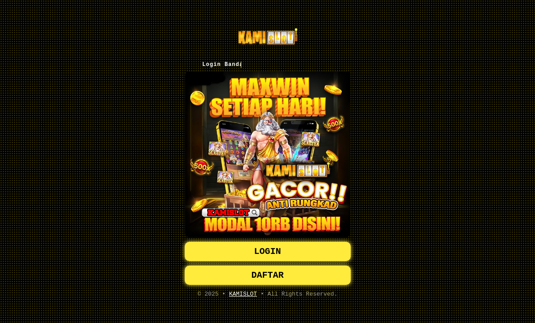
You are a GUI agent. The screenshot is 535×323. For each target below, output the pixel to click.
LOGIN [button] (267, 250)
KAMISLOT (243, 296)
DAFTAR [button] (268, 276)
